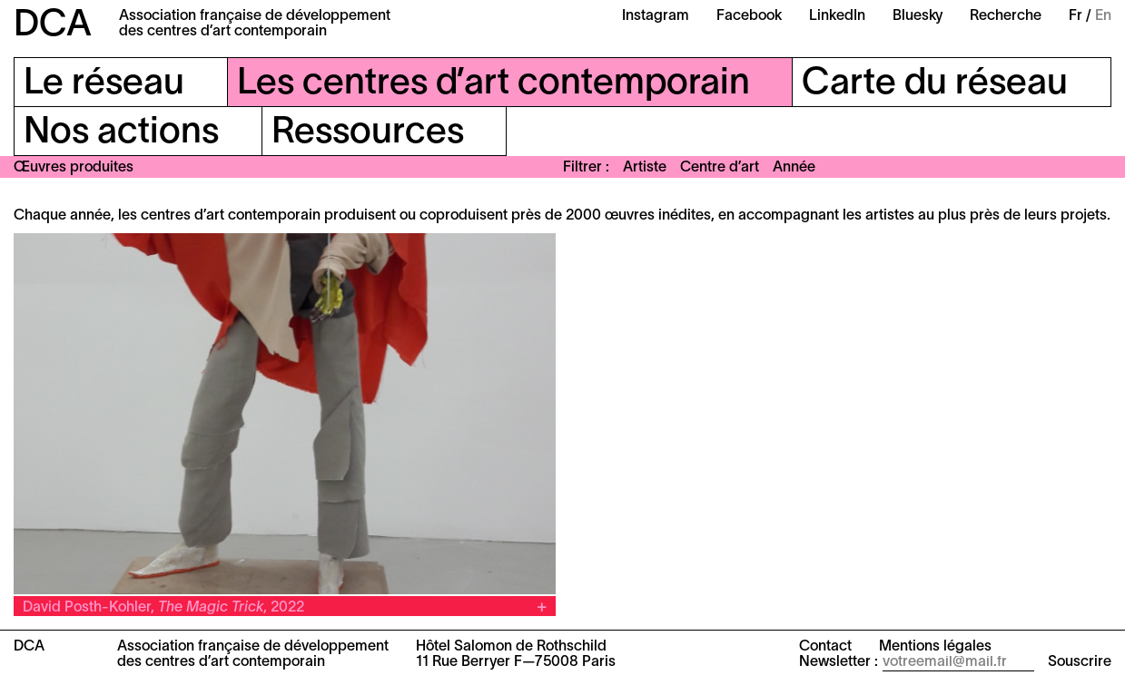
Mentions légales (935, 647)
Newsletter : (838, 662)
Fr (1075, 16)
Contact (825, 647)
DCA (53, 26)
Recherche (1005, 16)
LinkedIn (837, 16)
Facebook (749, 16)
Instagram (655, 16)
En (1103, 16)
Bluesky (917, 16)
